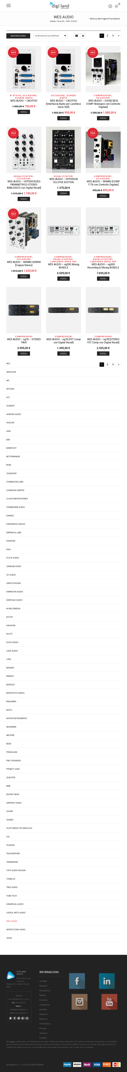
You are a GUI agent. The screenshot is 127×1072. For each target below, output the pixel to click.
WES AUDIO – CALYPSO (23, 100)
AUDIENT (10, 405)
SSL (8, 835)
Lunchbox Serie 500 (63, 261)
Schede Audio (24, 97)
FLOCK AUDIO (12, 557)
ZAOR (9, 937)
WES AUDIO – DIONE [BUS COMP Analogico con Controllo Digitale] (103, 103)
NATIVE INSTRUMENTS (16, 717)
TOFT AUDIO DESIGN (16, 869)
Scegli (23, 111)
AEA (8, 362)
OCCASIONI (30, 95)
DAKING (10, 515)
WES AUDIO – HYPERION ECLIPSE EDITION (63, 180)
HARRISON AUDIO (14, 591)
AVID (8, 430)
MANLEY (10, 675)
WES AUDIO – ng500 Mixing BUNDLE (63, 265)
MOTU (9, 709)
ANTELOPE (11, 371)
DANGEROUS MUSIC (15, 523)
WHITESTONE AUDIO (16, 928)
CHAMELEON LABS (14, 481)
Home (53, 20)
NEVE (8, 743)
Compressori (103, 95)
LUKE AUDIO (12, 650)
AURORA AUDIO (13, 413)
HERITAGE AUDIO (14, 599)
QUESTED (10, 776)
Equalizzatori (23, 176)
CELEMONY (11, 472)
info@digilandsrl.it (19, 1009)
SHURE (9, 810)
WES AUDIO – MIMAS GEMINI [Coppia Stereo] (24, 263)
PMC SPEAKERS (13, 759)
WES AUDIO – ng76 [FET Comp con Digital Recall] (63, 340)
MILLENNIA (11, 700)
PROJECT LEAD (13, 768)
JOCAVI (9, 616)
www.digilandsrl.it (19, 1012)
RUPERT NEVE (12, 793)
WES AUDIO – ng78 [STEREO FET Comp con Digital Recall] (103, 340)
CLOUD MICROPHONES (17, 497)
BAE (8, 439)
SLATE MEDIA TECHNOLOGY (19, 827)
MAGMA (10, 667)
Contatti (43, 980)
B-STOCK (15, 95)
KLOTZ (9, 633)
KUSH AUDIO (12, 641)
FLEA (8, 548)
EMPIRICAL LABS (13, 531)
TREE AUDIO (12, 886)
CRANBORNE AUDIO (15, 506)
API (7, 379)
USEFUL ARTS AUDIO (16, 911)
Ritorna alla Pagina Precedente (105, 18)
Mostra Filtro (18, 35)
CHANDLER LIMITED (15, 489)
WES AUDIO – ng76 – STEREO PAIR (24, 340)
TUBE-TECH (11, 895)
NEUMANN (11, 726)
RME (8, 785)
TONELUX (10, 878)
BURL (8, 464)
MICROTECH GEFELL (15, 692)
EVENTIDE (10, 540)
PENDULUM (11, 751)
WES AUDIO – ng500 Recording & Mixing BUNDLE (103, 265)
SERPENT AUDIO (14, 802)
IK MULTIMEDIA (13, 607)
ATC (8, 396)
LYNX (8, 658)
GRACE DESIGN (13, 582)
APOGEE (10, 388)
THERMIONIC (12, 861)
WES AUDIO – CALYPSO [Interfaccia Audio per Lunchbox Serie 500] (63, 103)
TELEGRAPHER (13, 852)
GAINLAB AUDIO (13, 565)
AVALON (10, 421)
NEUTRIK (10, 734)
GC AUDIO (11, 574)
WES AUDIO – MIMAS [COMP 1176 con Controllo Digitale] (103, 182)
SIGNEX (9, 819)
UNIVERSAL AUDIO (14, 903)
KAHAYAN (10, 624)
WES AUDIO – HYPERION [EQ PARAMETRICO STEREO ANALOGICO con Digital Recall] (24, 184)
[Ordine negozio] (50, 35)
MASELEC (10, 683)
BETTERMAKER (13, 455)
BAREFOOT (11, 447)
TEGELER (10, 844)
